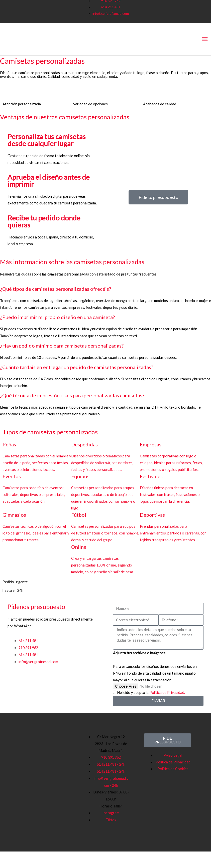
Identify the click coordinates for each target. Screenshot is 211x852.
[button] (105, 289)
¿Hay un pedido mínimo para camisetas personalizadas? (62, 346)
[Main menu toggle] (204, 39)
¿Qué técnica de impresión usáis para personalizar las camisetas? (72, 396)
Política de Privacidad (173, 762)
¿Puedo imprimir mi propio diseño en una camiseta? (57, 318)
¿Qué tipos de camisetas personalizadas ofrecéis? (55, 290)
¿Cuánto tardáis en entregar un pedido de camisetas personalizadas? (76, 368)
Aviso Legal (173, 756)
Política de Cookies (172, 769)
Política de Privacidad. (167, 693)
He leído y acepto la (151, 693)
